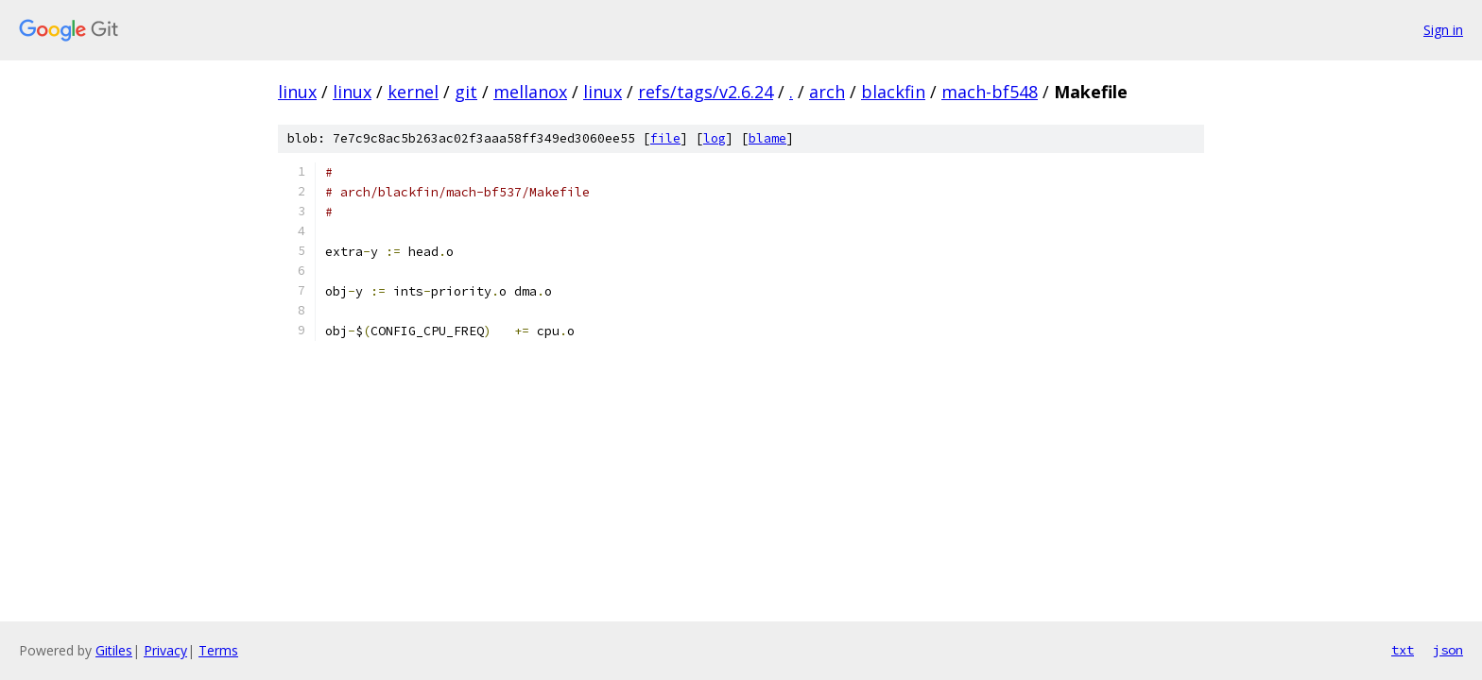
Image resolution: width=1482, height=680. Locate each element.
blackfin (893, 91)
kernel (413, 91)
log (714, 138)
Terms (218, 650)
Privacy (165, 650)
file (665, 138)
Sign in (1443, 30)
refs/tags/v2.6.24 (705, 91)
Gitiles (113, 650)
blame (767, 138)
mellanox (530, 91)
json (1448, 649)
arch (827, 91)
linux (297, 91)
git (466, 91)
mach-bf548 (989, 91)
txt (1402, 649)
